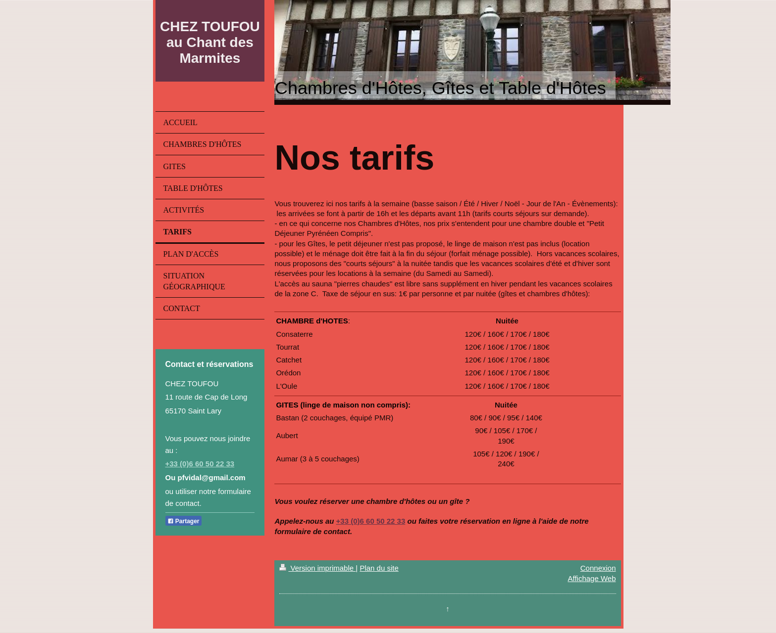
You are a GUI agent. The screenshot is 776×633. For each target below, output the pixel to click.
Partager (183, 521)
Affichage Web (592, 578)
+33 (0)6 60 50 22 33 (200, 463)
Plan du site (379, 568)
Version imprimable (317, 568)
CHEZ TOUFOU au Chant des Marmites (210, 42)
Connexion (598, 568)
